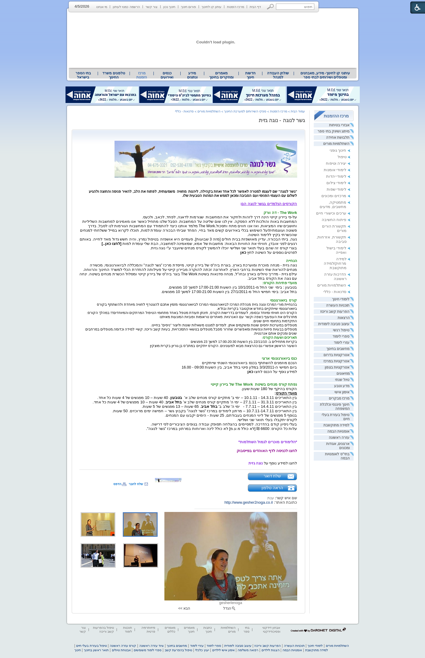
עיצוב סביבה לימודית (334, 324)
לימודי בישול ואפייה (336, 250)
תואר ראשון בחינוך (96, 650)
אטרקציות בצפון (337, 367)
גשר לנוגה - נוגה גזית (282, 120)
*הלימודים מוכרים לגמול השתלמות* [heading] (267, 442)
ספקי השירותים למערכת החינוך (245, 111)
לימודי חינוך (340, 299)
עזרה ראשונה (339, 438)
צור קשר (152, 7)
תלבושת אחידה (337, 137)
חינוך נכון (169, 7)
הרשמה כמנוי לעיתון (126, 7)
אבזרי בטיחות (339, 125)
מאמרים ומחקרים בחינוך (221, 75)
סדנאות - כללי (334, 291)
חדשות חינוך (250, 75)
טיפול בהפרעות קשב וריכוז (103, 629)
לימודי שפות (336, 189)
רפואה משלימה (248, 650)
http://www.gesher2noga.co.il (248, 502)
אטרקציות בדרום (336, 355)
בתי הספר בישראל (83, 75)
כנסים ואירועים (167, 75)
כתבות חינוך (207, 629)
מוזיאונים (343, 373)
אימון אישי (341, 392)
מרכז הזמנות (235, 7)
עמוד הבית (298, 111)
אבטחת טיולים (121, 650)
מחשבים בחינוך (337, 349)
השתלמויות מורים (336, 144)
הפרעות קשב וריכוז (335, 312)
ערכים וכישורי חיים (331, 213)
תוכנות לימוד (127, 629)
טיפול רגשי (341, 330)
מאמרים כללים (170, 629)
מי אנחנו (101, 7)
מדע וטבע (341, 386)
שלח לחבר (136, 484)
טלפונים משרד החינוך (113, 75)
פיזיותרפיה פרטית (148, 629)
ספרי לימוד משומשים (147, 650)
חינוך (77, 650)
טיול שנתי (342, 380)
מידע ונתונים (192, 75)
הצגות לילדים (270, 650)
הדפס (117, 484)
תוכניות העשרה (337, 305)
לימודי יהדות (336, 176)
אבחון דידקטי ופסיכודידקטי (271, 629)
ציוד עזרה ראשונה (151, 645)
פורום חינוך (188, 7)
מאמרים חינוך (189, 629)
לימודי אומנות (335, 170)
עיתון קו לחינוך (211, 7)
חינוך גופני (338, 150)
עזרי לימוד (341, 343)
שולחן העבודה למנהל (278, 75)
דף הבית (255, 7)
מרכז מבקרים (339, 398)
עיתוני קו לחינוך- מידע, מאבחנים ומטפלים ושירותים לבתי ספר (325, 75)
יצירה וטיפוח (336, 163)
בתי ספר (246, 629)
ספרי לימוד (341, 336)
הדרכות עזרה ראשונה (335, 276)
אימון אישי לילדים (223, 650)
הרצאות (344, 318)
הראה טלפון (272, 487)
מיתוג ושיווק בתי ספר (333, 131)
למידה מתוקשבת (336, 425)
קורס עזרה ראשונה (123, 645)
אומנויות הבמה (338, 431)
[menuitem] (325, 75)
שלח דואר (272, 476)
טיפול (342, 157)
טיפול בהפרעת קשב (178, 650)
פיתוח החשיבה (334, 219)
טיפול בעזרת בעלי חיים (91, 645)
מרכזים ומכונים (333, 196)
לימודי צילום (336, 183)
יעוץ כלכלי (202, 650)
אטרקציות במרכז (336, 361)
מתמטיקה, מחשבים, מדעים (333, 204)
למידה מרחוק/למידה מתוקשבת (335, 263)
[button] (270, 7)
